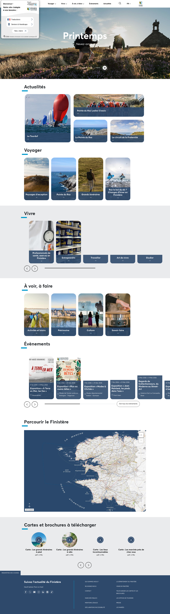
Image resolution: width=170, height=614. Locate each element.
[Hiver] (91, 67)
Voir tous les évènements (128, 404)
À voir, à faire (77, 4)
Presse (118, 603)
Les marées (120, 607)
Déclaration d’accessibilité (95, 607)
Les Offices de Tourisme (124, 598)
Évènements (93, 4)
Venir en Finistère (122, 586)
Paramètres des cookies (10, 573)
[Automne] (78, 67)
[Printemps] (105, 67)
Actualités (107, 4)
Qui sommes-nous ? (92, 581)
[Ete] (64, 67)
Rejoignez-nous (90, 586)
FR (128, 4)
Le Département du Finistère (126, 581)
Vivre (63, 4)
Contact (88, 591)
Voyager (51, 4)
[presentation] (81, 566)
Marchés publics (91, 598)
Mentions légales (91, 603)
